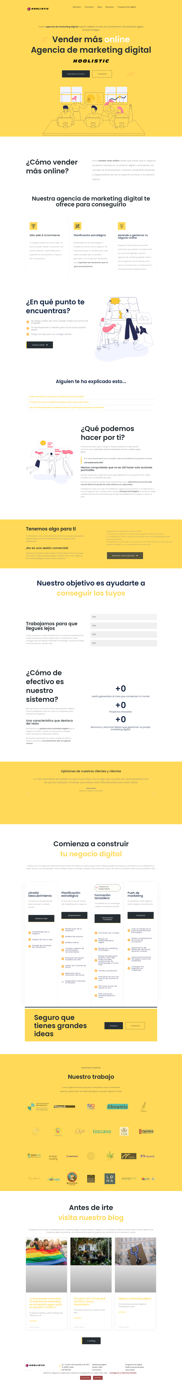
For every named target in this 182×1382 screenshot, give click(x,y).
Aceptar (97, 1378)
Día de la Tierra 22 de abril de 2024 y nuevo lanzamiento (89, 1301)
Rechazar (85, 1378)
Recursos (110, 7)
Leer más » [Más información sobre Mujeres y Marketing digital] (123, 1312)
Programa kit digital (127, 7)
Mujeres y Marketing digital (135, 1298)
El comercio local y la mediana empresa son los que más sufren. (59, 402)
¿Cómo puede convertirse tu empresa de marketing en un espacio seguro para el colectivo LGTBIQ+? (45, 1303)
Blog (100, 7)
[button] (91, 396)
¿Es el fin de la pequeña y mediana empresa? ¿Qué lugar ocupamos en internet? (66, 407)
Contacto (89, 7)
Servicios (77, 7)
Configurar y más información (122, 1373)
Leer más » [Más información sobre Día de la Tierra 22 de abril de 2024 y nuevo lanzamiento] (78, 1318)
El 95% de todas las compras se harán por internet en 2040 (56, 396)
